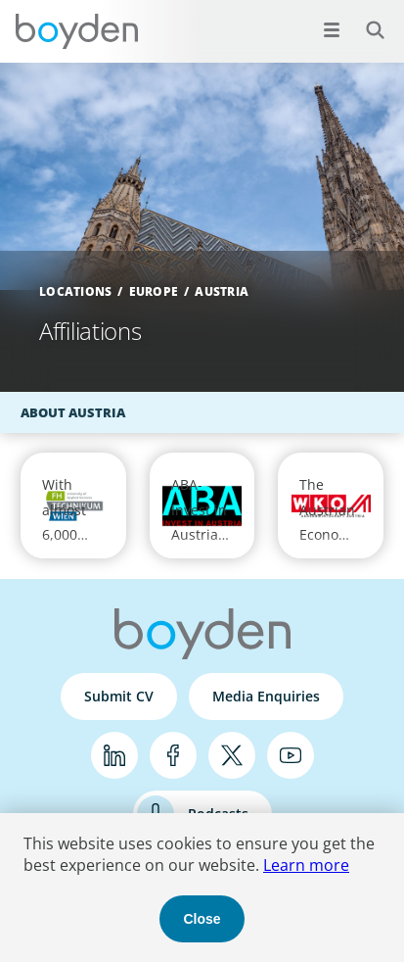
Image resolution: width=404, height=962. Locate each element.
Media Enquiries (266, 696)
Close (201, 919)
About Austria (73, 412)
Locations (75, 291)
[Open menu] (331, 29)
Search (364, 19)
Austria (221, 291)
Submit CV (119, 696)
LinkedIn (114, 755)
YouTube (290, 755)
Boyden (76, 31)
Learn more (306, 865)
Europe (154, 291)
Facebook (173, 755)
